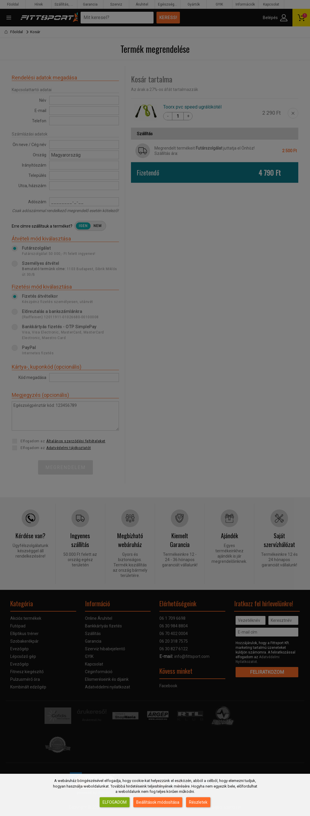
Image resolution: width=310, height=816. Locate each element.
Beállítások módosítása (157, 802)
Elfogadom (115, 802)
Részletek (198, 802)
